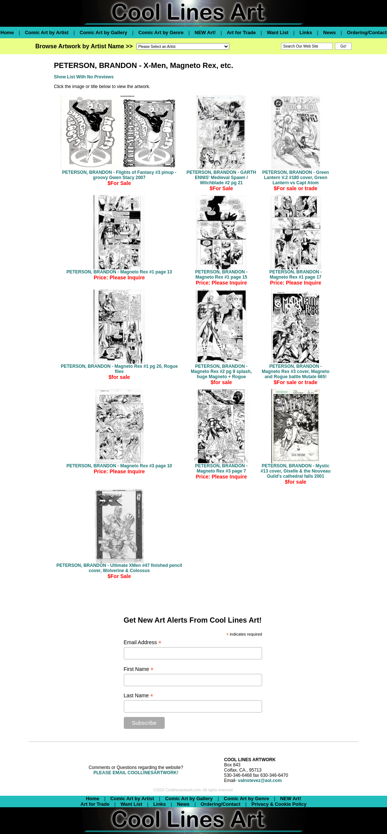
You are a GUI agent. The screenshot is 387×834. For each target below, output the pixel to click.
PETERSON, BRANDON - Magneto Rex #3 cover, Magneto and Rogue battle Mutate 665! (295, 371)
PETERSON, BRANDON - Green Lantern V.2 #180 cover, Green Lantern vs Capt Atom (295, 177)
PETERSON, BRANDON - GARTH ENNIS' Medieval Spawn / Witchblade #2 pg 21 (221, 177)
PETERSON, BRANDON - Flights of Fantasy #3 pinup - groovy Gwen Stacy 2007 (119, 175)
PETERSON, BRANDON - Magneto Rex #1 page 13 (119, 272)
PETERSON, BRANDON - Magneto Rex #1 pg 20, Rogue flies (119, 369)
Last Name (139, 695)
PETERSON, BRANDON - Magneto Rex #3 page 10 (119, 465)
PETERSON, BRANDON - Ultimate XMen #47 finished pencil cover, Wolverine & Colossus (119, 568)
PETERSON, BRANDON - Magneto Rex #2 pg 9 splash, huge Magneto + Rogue (221, 371)
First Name (139, 669)
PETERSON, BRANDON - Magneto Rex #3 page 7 (221, 468)
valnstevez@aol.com (260, 780)
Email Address (143, 642)
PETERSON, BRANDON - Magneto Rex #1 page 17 (295, 274)
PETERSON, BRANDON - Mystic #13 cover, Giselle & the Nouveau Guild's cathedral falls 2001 (295, 471)
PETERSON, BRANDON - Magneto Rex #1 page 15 (221, 274)
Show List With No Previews (84, 76)
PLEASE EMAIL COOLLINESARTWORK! (135, 772)
